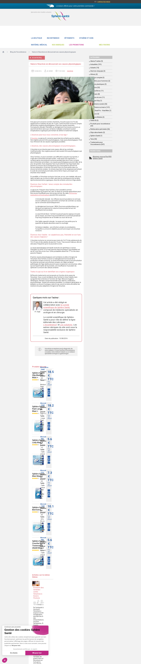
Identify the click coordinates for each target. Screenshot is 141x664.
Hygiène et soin (86, 38)
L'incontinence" (50, 324)
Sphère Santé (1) (96, 136)
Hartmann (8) (95, 94)
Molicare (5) (94, 114)
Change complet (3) (97, 77)
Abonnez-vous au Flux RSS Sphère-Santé (102, 157)
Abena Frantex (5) (96, 61)
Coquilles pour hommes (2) (100, 81)
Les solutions (66, 324)
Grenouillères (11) (97, 91)
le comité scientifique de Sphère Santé (56, 306)
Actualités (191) (96, 64)
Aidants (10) (94, 68)
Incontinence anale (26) (98, 104)
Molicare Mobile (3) (97, 117)
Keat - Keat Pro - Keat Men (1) (100, 110)
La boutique (36, 38)
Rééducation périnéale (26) (100, 129)
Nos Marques (58, 45)
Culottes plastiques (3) (98, 84)
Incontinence (53, 38)
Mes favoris (104, 45)
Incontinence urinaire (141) (100, 107)
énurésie (35, 138)
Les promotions (76, 45)
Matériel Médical (39, 45)
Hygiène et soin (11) (97, 97)
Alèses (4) (94, 74)
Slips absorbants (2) (97, 132)
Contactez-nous (103, 2)
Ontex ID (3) (94, 120)
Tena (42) (93, 139)
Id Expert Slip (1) (96, 101)
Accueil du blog (37, 57)
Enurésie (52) (95, 87)
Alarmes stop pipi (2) (97, 71)
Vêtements (69, 38)
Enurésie (70, 71)
